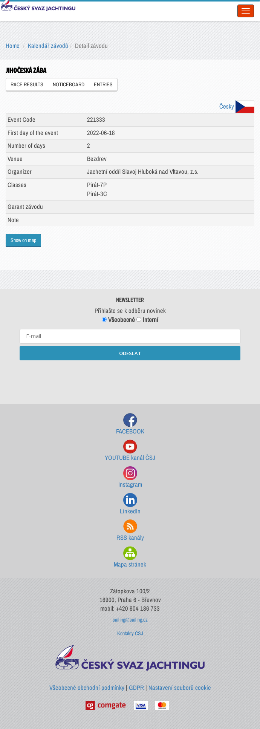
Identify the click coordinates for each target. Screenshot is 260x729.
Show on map (23, 240)
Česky (236, 106)
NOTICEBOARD (68, 84)
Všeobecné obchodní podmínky (86, 687)
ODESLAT (130, 353)
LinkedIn (130, 504)
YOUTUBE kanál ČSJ (130, 451)
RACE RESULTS (27, 84)
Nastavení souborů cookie (179, 687)
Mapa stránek (130, 557)
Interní (147, 319)
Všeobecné (118, 319)
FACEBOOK (130, 424)
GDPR (136, 687)
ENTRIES (103, 84)
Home (13, 45)
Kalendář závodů (48, 45)
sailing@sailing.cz (130, 619)
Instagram (130, 477)
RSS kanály (130, 530)
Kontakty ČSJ (130, 633)
